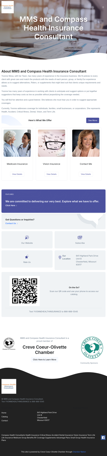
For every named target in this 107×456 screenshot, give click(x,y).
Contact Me (86, 164)
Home (3, 413)
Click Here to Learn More (44, 359)
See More (92, 120)
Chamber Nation (79, 452)
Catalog (4, 417)
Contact (4, 421)
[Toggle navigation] (103, 7)
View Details (17, 174)
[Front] (8, 7)
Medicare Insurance (17, 164)
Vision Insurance (51, 164)
